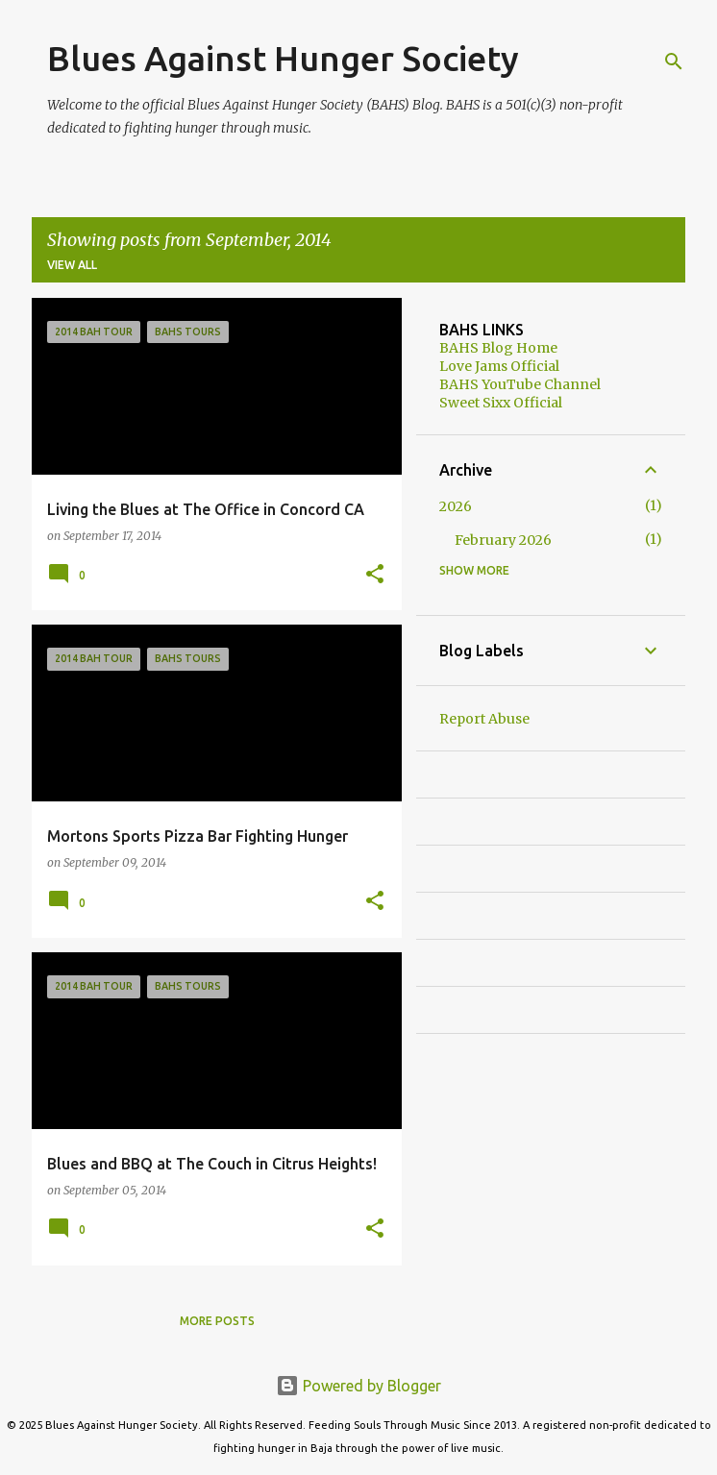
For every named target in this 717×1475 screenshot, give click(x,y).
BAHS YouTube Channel (520, 384)
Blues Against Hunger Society (283, 58)
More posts (217, 1321)
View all (72, 264)
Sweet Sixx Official (500, 402)
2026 (455, 506)
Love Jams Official (499, 366)
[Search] (673, 61)
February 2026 (503, 540)
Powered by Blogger (358, 1385)
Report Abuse (484, 718)
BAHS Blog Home (498, 347)
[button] (374, 575)
